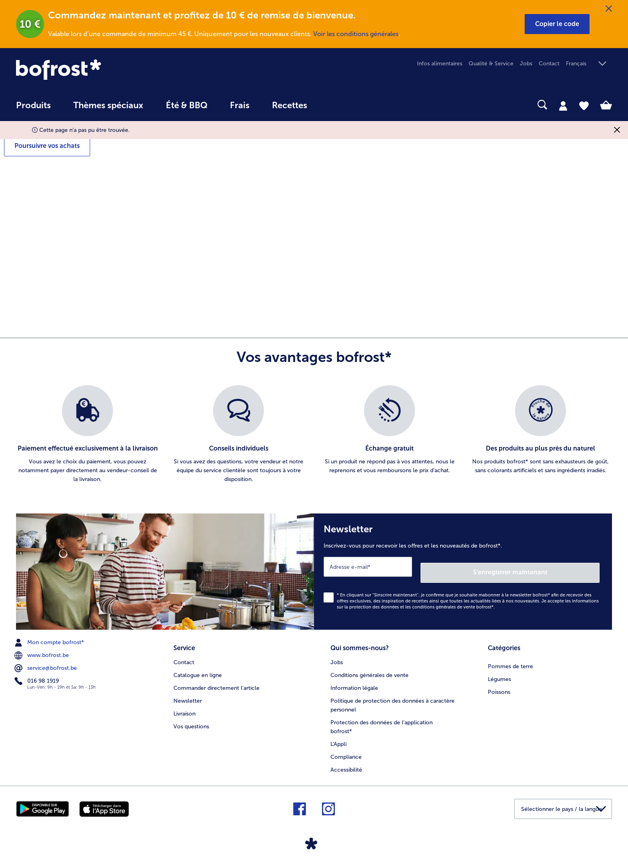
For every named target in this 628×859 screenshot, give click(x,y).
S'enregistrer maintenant (552, 566)
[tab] (563, 105)
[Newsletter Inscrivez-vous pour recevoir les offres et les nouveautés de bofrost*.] (463, 568)
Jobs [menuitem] (526, 63)
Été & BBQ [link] (186, 105)
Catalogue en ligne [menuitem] (197, 666)
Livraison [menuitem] (184, 704)
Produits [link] (33, 105)
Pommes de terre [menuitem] (510, 657)
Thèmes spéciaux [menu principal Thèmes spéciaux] (108, 105)
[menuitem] (33, 109)
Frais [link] (240, 105)
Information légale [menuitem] (354, 679)
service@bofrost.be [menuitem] (46, 662)
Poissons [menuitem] (499, 683)
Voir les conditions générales (356, 34)
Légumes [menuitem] (499, 670)
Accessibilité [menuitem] (346, 761)
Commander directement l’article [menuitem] (216, 679)
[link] (105, 69)
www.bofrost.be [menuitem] (42, 649)
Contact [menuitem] (549, 63)
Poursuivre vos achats (47, 146)
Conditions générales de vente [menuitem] (369, 666)
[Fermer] (609, 9)
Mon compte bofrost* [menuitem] (50, 637)
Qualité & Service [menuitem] (491, 63)
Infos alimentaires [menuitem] (439, 63)
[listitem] (87, 434)
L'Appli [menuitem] (338, 735)
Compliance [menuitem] (346, 748)
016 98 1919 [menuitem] (37, 675)
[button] (557, 24)
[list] (314, 434)
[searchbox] (335, 105)
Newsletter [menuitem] (187, 692)
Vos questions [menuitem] (191, 717)
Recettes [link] (289, 105)
